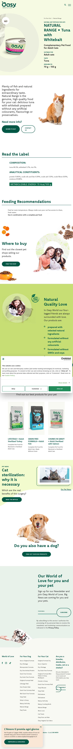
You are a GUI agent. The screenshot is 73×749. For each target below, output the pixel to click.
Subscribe (63, 612)
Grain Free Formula (26, 674)
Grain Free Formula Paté (27, 690)
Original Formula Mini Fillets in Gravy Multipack (44, 676)
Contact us (28, 129)
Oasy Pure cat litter (44, 717)
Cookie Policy (10, 375)
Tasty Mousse (42, 688)
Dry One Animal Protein (27, 670)
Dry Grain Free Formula (27, 677)
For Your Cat (43, 656)
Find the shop (11, 264)
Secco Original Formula (27, 660)
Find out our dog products (36, 554)
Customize (36, 389)
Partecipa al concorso (16, 742)
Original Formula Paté (26, 680)
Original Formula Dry (44, 660)
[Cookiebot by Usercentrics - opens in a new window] (62, 358)
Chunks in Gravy (43, 681)
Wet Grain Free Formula (27, 693)
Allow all (60, 389)
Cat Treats (41, 714)
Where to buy (11, 129)
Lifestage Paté (24, 684)
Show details (62, 382)
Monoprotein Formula (26, 667)
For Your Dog (25, 656)
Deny (13, 389)
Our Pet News (66, 489)
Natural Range (24, 707)
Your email (41, 611)
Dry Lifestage (24, 664)
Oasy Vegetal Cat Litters (45, 720)
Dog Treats (23, 710)
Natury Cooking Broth (44, 704)
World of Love (8, 656)
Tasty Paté (23, 697)
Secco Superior (42, 664)
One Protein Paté (25, 687)
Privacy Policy (53, 628)
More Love (41, 711)
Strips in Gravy (24, 700)
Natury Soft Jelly (25, 703)
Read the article (12, 499)
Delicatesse (41, 694)
